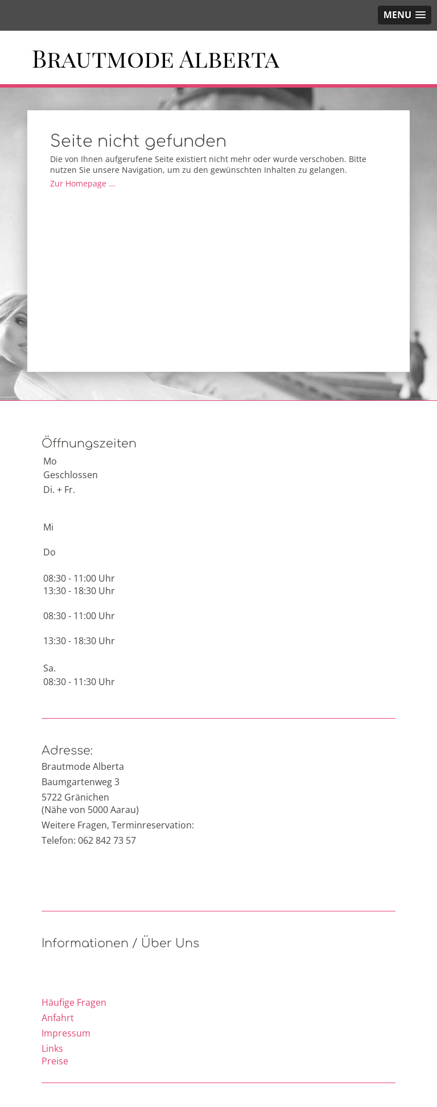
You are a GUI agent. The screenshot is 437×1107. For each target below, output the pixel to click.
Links (52, 1048)
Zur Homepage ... (83, 183)
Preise (55, 1061)
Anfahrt (58, 1017)
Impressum (66, 1033)
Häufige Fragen (74, 1002)
